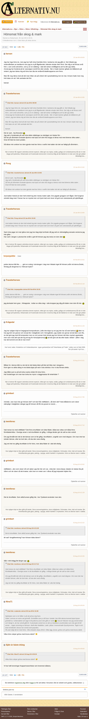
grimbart (10, 393)
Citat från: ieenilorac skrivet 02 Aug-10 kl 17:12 (23, 564)
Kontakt (57, 714)
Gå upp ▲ (85, 716)
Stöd (56, 709)
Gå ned (5, 47)
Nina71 (9, 602)
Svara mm (82, 46)
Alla (23, 47)
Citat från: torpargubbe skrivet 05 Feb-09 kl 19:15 (23, 289)
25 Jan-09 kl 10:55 (78, 97)
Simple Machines (18, 716)
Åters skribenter (32, 709)
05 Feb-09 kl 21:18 (78, 284)
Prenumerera (5, 711)
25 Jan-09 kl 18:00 (78, 212)
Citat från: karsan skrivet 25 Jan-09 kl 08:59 (21, 103)
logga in (32, 683)
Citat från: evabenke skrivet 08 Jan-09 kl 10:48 (22, 611)
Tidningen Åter (6, 709)
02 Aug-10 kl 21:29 (78, 492)
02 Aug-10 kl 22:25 (78, 556)
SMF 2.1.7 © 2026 (6, 716)
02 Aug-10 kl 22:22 (78, 522)
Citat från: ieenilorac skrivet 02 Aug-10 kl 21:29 (23, 528)
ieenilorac (10, 421)
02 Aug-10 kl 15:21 (78, 360)
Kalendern (83, 711)
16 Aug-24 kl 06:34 (78, 605)
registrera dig (20, 683)
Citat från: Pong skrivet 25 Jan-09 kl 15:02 (21, 218)
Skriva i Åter (31, 711)
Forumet (83, 709)
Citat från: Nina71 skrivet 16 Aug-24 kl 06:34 (22, 654)
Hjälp (79, 716)
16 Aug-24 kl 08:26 (78, 648)
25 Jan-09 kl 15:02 (78, 167)
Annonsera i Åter (32, 714)
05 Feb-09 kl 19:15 (78, 259)
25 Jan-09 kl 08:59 (78, 57)
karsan (9, 54)
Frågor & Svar (59, 711)
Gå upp (4, 675)
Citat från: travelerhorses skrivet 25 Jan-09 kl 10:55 (24, 173)
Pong (8, 163)
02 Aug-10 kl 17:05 (78, 397)
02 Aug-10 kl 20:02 (78, 464)
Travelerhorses (13, 93)
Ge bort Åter (5, 714)
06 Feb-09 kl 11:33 (78, 326)
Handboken (84, 714)
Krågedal (10, 322)
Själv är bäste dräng (15, 645)
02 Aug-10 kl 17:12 (78, 425)
